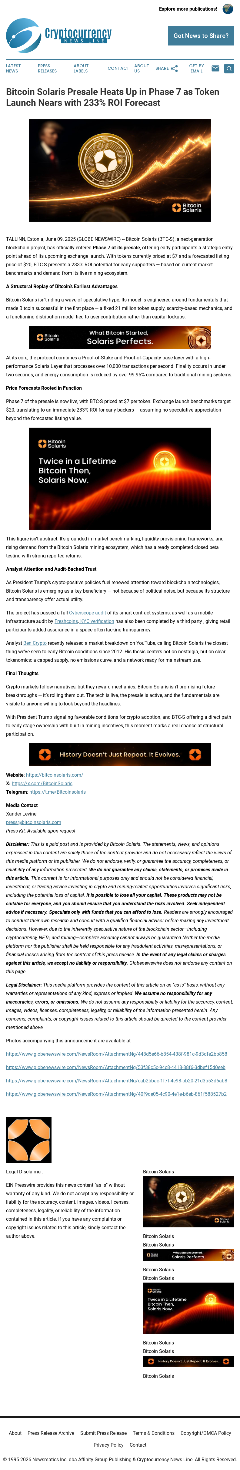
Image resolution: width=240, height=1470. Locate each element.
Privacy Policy (109, 1445)
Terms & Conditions (154, 1433)
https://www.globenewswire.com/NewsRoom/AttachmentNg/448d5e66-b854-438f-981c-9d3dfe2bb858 (116, 1054)
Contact (118, 68)
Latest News (13, 68)
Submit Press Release (103, 1433)
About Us (141, 68)
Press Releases (47, 68)
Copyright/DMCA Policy (206, 1433)
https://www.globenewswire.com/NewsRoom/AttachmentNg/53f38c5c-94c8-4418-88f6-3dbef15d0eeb (115, 1067)
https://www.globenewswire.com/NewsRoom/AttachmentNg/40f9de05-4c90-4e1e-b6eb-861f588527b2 (116, 1094)
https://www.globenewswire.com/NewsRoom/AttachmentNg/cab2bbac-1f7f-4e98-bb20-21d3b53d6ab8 (116, 1081)
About (15, 1433)
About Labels (81, 68)
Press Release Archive (51, 1433)
